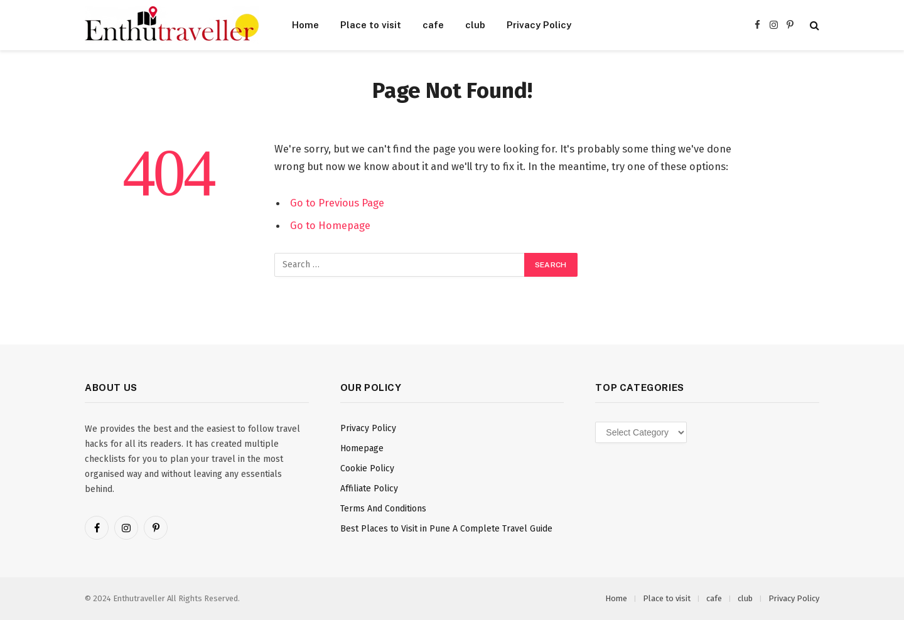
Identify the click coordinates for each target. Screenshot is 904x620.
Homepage (362, 448)
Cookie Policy (367, 468)
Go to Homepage (330, 225)
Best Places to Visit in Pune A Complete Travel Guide (446, 528)
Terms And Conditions (383, 508)
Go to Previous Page (337, 202)
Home (305, 24)
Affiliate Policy (369, 488)
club (475, 24)
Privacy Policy (539, 24)
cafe (433, 24)
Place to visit (370, 24)
